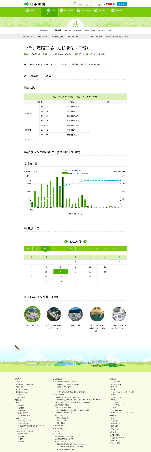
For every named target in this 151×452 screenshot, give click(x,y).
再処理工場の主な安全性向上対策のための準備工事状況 (73, 399)
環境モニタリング (22, 414)
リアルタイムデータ (24, 417)
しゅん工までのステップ (64, 386)
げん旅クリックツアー (118, 393)
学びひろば (114, 396)
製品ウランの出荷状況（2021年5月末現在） (59, 50)
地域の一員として (62, 414)
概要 (17, 399)
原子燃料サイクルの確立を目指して (66, 378)
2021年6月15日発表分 (33, 50)
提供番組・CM (116, 380)
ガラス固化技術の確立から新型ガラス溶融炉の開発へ (73, 406)
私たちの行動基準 (22, 386)
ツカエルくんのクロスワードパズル (122, 388)
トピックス (58, 430)
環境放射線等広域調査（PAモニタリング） (32, 422)
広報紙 (113, 386)
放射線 (115, 404)
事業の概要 (44, 27)
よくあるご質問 (23, 425)
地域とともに (59, 412)
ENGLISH (80, 5)
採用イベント (115, 420)
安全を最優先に (60, 391)
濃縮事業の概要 (28, 33)
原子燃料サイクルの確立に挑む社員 (67, 380)
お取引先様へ (122, 4)
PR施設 (113, 391)
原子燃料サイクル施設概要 (25, 380)
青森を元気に (60, 419)
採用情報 (119, 10)
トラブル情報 (88, 33)
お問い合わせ (114, 425)
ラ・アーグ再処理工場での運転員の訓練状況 (70, 388)
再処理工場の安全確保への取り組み (67, 393)
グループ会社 (20, 393)
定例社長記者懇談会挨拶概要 (64, 435)
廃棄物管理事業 (90, 27)
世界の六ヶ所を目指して (64, 409)
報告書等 (21, 435)
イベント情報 (115, 378)
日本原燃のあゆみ (22, 388)
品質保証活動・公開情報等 (25, 427)
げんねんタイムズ (60, 422)
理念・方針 (19, 383)
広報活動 (101, 10)
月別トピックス (43, 33)
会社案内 (33, 10)
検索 (99, 5)
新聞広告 (114, 383)
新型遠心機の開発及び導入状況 (117, 33)
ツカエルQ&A (117, 406)
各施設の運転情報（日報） (97, 50)
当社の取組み (68, 10)
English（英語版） (116, 440)
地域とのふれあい (62, 417)
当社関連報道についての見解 (64, 433)
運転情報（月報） (74, 33)
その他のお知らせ (60, 438)
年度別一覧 (80, 50)
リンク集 (113, 428)
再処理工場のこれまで (63, 383)
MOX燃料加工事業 (104, 27)
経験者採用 (114, 417)
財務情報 (19, 391)
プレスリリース (60, 427)
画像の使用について (117, 434)
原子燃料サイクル (118, 401)
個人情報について (117, 437)
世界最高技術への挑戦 (62, 401)
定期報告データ (23, 420)
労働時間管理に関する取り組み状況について (70, 440)
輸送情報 (99, 33)
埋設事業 (67, 27)
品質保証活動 (22, 430)
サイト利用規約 (115, 431)
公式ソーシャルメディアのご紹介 (122, 409)
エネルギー (116, 399)
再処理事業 (77, 27)
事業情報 (50, 10)
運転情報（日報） (58, 33)
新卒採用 (114, 414)
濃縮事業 (58, 27)
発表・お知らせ (58, 425)
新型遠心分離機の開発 (63, 404)
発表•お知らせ (86, 10)
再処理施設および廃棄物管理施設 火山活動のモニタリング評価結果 (78, 396)
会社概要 (19, 378)
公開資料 (21, 433)
